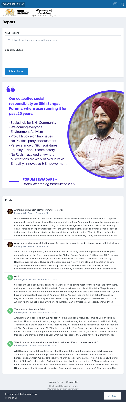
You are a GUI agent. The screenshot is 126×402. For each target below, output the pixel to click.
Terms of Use (12, 397)
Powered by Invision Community (63, 384)
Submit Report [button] (16, 58)
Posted (38, 208)
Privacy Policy (55, 377)
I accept (113, 395)
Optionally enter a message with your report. (33, 40)
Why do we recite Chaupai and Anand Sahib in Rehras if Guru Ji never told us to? (56, 337)
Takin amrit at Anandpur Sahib (29, 304)
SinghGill (21, 208)
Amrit (17, 271)
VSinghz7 (22, 274)
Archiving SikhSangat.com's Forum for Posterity (38, 205)
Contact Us (72, 377)
